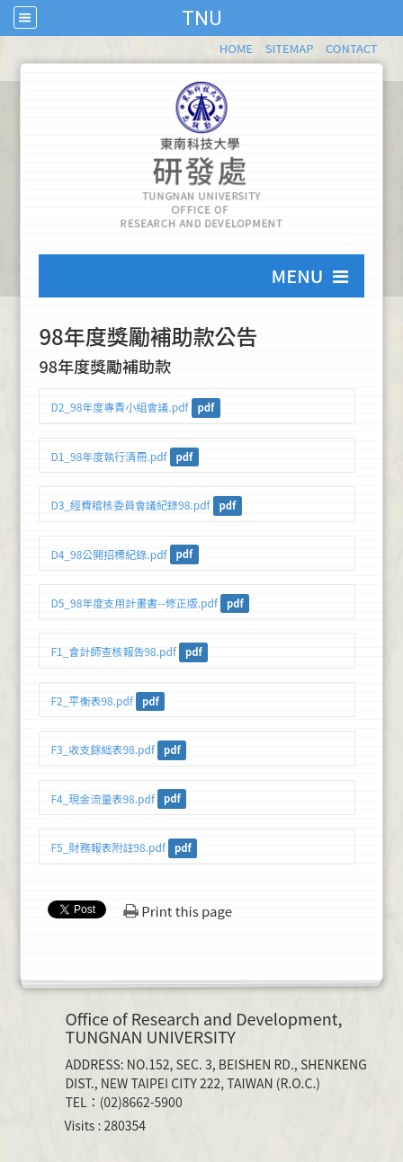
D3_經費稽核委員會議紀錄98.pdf (130, 504)
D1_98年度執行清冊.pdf (108, 456)
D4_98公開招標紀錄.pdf (108, 554)
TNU (201, 18)
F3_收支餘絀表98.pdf (102, 749)
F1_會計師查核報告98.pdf (112, 651)
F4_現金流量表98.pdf (102, 798)
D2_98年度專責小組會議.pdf (119, 406)
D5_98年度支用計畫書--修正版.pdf (133, 602)
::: (211, 45)
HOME (236, 48)
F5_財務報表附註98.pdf (107, 847)
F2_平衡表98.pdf (91, 700)
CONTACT (352, 48)
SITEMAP (289, 48)
